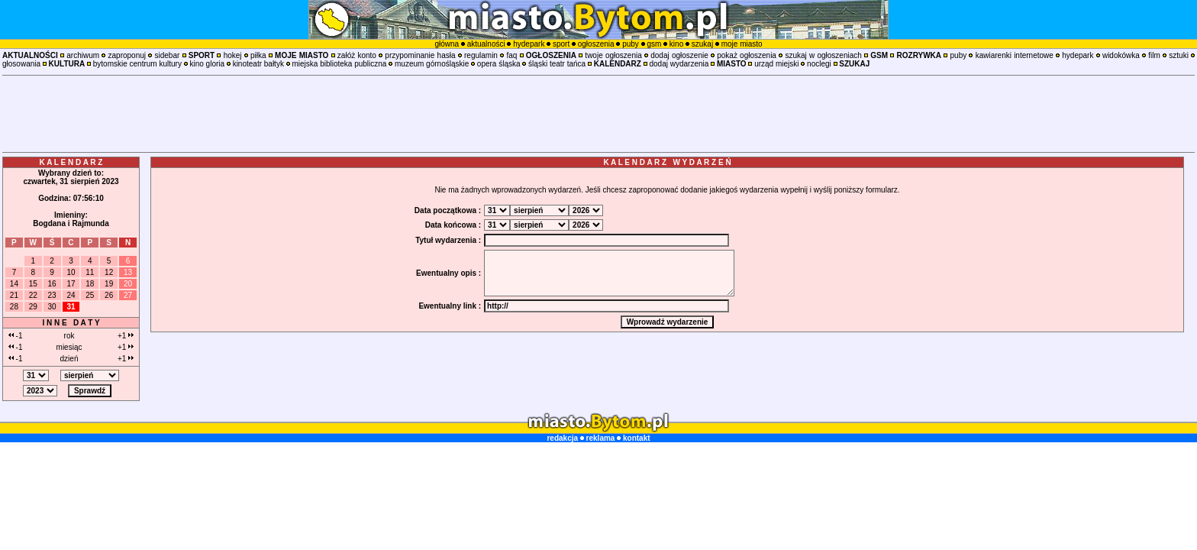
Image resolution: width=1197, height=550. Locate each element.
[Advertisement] (598, 113)
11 (90, 272)
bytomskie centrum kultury (137, 64)
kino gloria (206, 64)
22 (33, 295)
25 (90, 295)
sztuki (1179, 55)
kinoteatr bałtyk (258, 64)
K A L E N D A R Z (71, 162)
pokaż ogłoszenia (746, 55)
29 (33, 306)
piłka (258, 55)
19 (109, 284)
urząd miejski (776, 64)
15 (33, 284)
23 (52, 295)
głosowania (21, 64)
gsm (654, 44)
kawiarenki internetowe (1014, 55)
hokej (233, 55)
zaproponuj (127, 55)
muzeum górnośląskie (432, 64)
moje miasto (742, 44)
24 (70, 295)
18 (90, 284)
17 (70, 284)
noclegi (819, 64)
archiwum (82, 55)
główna (446, 44)
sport (561, 44)
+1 (126, 336)
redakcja (562, 438)
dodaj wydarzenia (678, 64)
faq (511, 55)
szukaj (702, 44)
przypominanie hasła (420, 55)
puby (630, 44)
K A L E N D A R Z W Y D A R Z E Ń (667, 162)
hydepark (528, 44)
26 (109, 295)
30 (52, 306)
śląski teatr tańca (557, 64)
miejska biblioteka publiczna (339, 64)
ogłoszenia (596, 44)
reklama (600, 438)
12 (109, 272)
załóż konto (356, 55)
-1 (15, 336)
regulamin (481, 55)
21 (14, 295)
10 (70, 272)
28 (14, 306)
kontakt (636, 438)
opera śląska (499, 64)
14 (14, 284)
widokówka (1121, 55)
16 (52, 284)
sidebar (166, 55)
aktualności (486, 44)
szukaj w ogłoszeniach (823, 55)
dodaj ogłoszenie (679, 55)
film (1154, 55)
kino (676, 44)
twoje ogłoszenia (613, 55)
